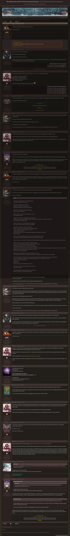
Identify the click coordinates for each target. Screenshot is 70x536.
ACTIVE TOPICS (64, 17)
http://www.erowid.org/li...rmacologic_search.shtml (31, 356)
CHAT (4, 6)
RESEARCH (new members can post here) (18, 19)
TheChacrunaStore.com (18, 45)
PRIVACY (8, 6)
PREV (5, 21)
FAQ (4, 17)
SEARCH (42, 110)
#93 (12, 346)
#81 (12, 24)
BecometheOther (7, 113)
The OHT (44, 516)
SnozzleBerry (7, 152)
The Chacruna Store (18, 42)
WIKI (7, 17)
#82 (12, 49)
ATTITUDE (24, 17)
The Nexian (35, 516)
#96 (12, 402)
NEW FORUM (21, 1)
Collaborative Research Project (30, 19)
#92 (12, 330)
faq (37, 110)
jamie (7, 24)
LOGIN (61, 6)
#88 (12, 171)
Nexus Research (40, 516)
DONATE (12, 6)
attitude (39, 110)
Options (66, 23)
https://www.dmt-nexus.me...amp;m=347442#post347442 (40, 443)
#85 (12, 113)
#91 (12, 313)
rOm (7, 422)
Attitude (39, 164)
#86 (12, 131)
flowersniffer (7, 385)
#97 (12, 422)
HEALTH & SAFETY (13, 17)
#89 (12, 187)
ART (20, 17)
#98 (12, 441)
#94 (12, 366)
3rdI (7, 95)
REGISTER (65, 6)
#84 (12, 95)
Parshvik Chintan (7, 461)
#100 (13, 479)
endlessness (7, 71)
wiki (36, 110)
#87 (12, 152)
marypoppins (7, 366)
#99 (12, 461)
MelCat (6, 49)
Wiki (37, 164)
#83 (12, 71)
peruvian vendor (35, 73)
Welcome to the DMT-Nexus (6, 19)
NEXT (16, 21)
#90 (12, 286)
